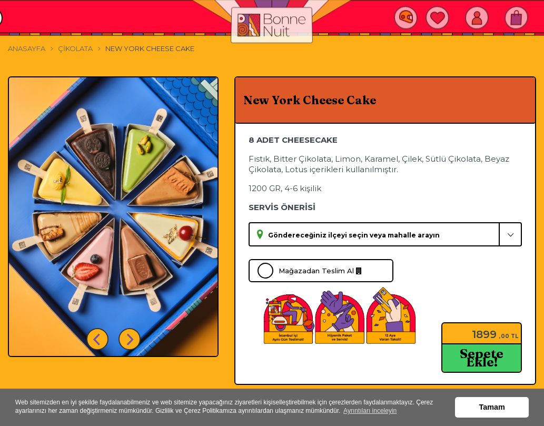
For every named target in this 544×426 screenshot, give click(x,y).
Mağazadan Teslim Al (320, 270)
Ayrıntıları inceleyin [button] (370, 410)
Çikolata (75, 48)
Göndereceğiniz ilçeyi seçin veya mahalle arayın (354, 235)
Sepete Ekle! (481, 358)
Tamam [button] (492, 407)
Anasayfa (26, 48)
